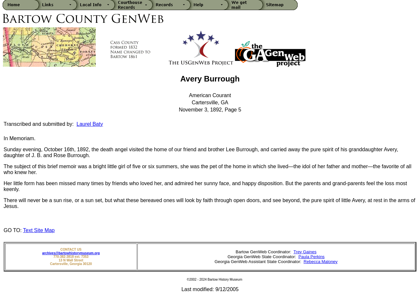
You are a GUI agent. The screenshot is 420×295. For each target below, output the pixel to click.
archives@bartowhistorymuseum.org (71, 253)
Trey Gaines (304, 251)
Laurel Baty (90, 124)
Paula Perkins (311, 256)
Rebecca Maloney (320, 261)
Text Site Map (39, 230)
